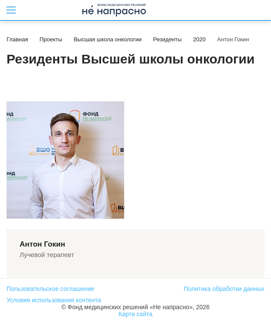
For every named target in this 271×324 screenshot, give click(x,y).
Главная (17, 39)
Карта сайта (135, 314)
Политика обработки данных (224, 288)
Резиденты (167, 39)
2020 (199, 39)
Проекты (51, 39)
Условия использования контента (54, 300)
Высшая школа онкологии (108, 39)
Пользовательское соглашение (51, 288)
